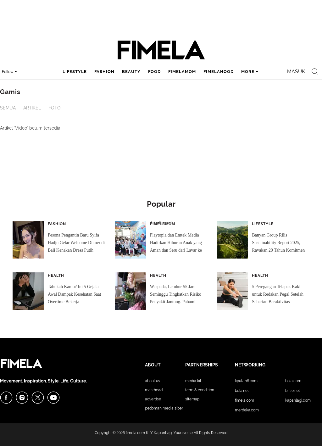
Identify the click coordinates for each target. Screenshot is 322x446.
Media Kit (193, 381)
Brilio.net (292, 390)
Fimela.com (244, 400)
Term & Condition (199, 390)
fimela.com (135, 433)
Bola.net (242, 390)
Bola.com (293, 381)
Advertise (153, 399)
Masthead (154, 390)
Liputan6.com (246, 381)
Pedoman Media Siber (164, 408)
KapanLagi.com (298, 400)
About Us (152, 381)
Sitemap (192, 399)
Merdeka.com (247, 410)
